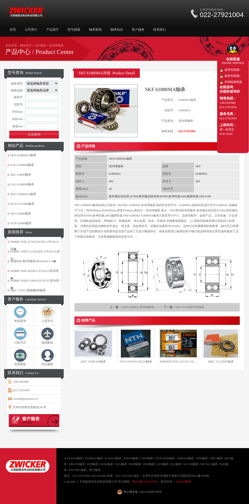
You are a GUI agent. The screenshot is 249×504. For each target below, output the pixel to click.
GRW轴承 (202, 458)
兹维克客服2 (232, 76)
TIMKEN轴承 (185, 458)
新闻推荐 (20, 232)
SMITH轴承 (131, 458)
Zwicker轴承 (183, 481)
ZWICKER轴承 (164, 458)
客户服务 (138, 29)
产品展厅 (52, 29)
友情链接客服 (233, 82)
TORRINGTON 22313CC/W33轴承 (178, 361)
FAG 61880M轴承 (22, 165)
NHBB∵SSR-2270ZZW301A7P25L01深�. (34, 243)
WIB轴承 (92, 464)
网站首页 (26, 45)
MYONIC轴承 (77, 470)
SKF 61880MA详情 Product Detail (107, 73)
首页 (13, 29)
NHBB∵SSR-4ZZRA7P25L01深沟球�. (34, 272)
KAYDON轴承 (73, 458)
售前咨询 (20, 321)
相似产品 (26, 145)
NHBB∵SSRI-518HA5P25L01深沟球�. (34, 282)
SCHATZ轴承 (113, 458)
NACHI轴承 (190, 464)
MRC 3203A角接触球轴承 (28, 290)
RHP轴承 (149, 464)
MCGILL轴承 (209, 464)
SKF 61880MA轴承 (23, 155)
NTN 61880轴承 (21, 223)
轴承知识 (116, 29)
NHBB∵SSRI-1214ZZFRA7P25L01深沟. (35, 253)
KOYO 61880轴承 (22, 204)
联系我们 (159, 29)
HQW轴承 (106, 464)
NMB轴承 (135, 464)
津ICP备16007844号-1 (146, 481)
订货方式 (47, 321)
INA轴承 (175, 464)
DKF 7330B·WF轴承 (93, 361)
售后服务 (47, 364)
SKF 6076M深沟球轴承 (190, 307)
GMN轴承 (147, 458)
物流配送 (47, 342)
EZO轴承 (162, 464)
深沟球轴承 (56, 45)
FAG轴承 (121, 464)
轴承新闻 (95, 29)
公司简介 (31, 29)
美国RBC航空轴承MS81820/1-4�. (33, 261)
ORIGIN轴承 (77, 464)
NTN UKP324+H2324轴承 (136, 361)
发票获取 (20, 364)
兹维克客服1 (232, 69)
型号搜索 (74, 29)
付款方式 (20, 342)
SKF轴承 (40, 45)
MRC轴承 (216, 458)
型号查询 (25, 72)
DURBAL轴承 (93, 458)
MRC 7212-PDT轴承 (220, 361)
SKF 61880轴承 (20, 174)
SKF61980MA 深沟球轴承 (137, 307)
